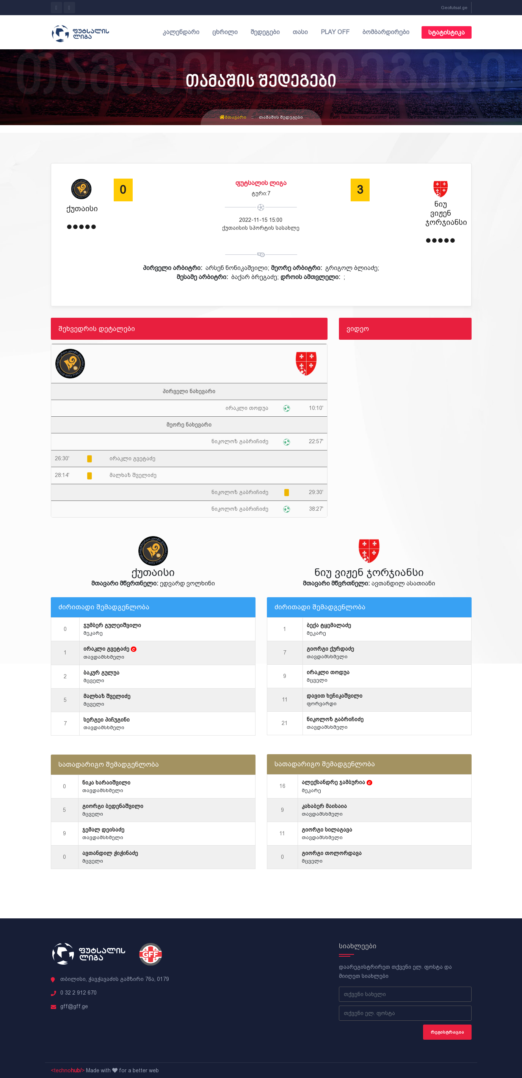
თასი (300, 32)
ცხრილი (225, 32)
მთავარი (232, 117)
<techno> (68, 1070)
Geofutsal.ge (454, 7)
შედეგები (265, 32)
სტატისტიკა (446, 32)
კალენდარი (181, 32)
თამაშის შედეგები (281, 117)
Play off (335, 32)
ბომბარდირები (385, 32)
